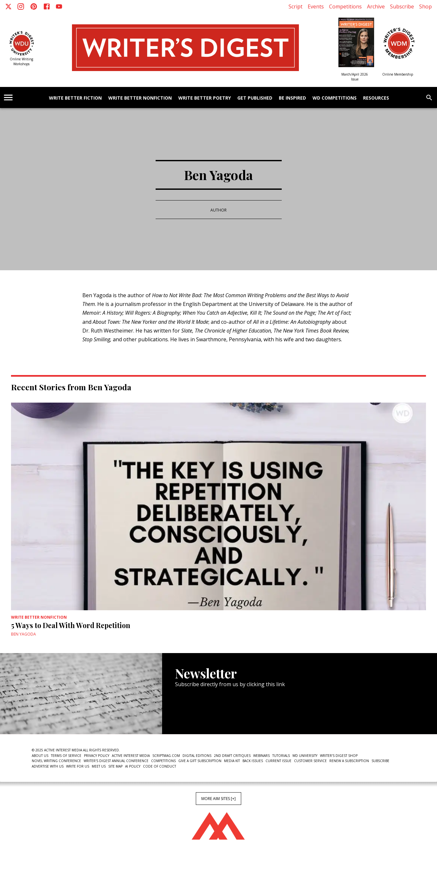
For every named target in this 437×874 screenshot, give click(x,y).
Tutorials (281, 755)
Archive (376, 6)
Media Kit (232, 761)
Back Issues (252, 761)
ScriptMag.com (166, 755)
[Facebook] (47, 6)
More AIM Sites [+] (218, 798)
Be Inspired (292, 98)
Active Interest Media (131, 755)
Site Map (115, 766)
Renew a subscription (349, 761)
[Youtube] (59, 6)
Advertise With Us (48, 766)
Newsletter (198, 714)
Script (295, 6)
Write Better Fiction (75, 98)
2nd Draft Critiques (232, 755)
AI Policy (132, 766)
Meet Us (99, 766)
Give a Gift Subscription (199, 761)
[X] (8, 6)
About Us (40, 755)
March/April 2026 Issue (354, 76)
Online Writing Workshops (21, 61)
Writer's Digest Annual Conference (116, 761)
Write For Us (77, 766)
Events (316, 6)
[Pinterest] (34, 6)
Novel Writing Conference (56, 761)
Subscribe (402, 6)
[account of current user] (8, 97)
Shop (425, 6)
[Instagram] (21, 6)
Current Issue (278, 761)
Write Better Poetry (204, 98)
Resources (376, 98)
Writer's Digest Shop (339, 755)
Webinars (261, 755)
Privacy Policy (96, 755)
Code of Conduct (159, 766)
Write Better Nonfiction (140, 98)
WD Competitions (334, 98)
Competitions (345, 6)
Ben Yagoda (23, 634)
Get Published (255, 98)
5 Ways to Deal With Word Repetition (70, 625)
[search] (429, 97)
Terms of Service (66, 755)
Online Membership (397, 74)
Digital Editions (197, 755)
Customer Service (310, 761)
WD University (304, 755)
